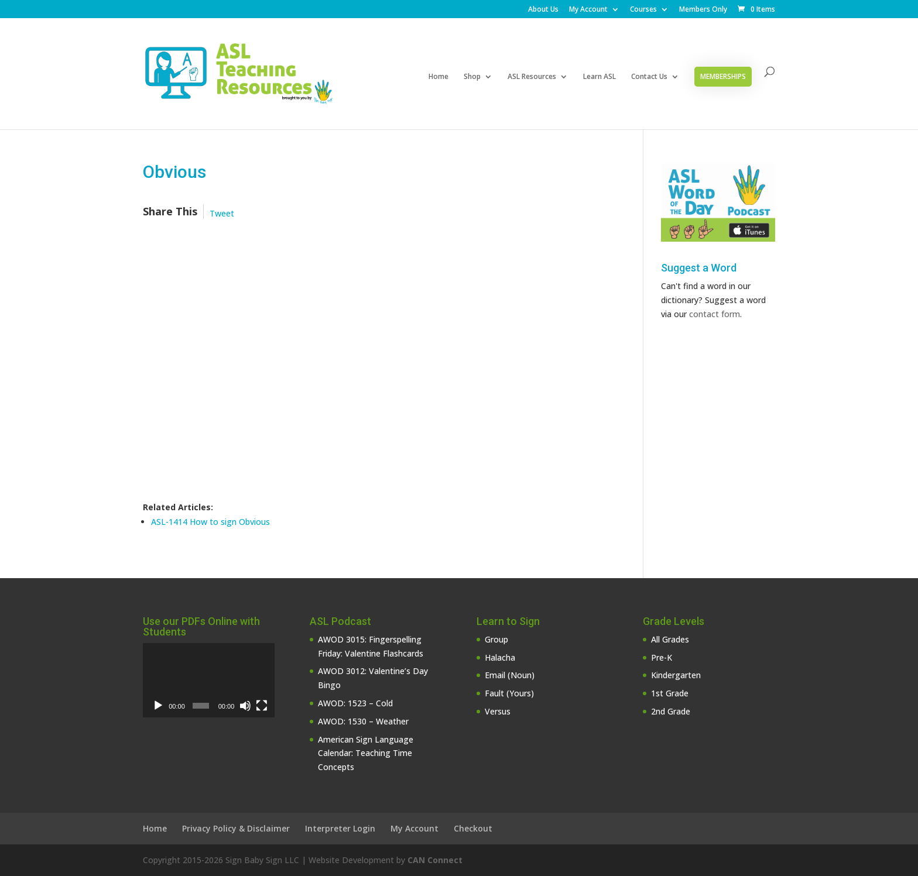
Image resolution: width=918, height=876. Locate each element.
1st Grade (669, 693)
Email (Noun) (510, 675)
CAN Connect (435, 859)
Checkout (473, 828)
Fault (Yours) (509, 693)
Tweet (222, 213)
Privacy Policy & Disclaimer (236, 828)
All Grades (670, 639)
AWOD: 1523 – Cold (355, 703)
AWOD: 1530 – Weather (363, 721)
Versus (498, 711)
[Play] (158, 706)
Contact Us (649, 77)
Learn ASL (599, 77)
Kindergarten (676, 675)
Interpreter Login (340, 828)
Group (496, 639)
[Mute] (245, 706)
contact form (714, 314)
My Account (588, 10)
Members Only (703, 10)
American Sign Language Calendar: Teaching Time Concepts (365, 753)
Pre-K (661, 657)
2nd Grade (670, 711)
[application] (209, 680)
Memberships (723, 76)
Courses (643, 10)
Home (438, 77)
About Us (543, 10)
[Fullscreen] (262, 706)
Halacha (500, 657)
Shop (472, 77)
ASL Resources (532, 77)
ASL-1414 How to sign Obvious (210, 521)
